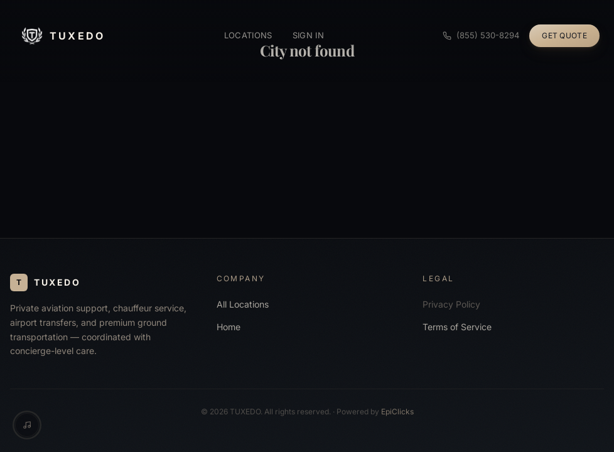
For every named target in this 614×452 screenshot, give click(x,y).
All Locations (243, 304)
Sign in (308, 35)
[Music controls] (27, 425)
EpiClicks (397, 411)
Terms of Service (457, 326)
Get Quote (564, 35)
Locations (248, 35)
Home (228, 326)
